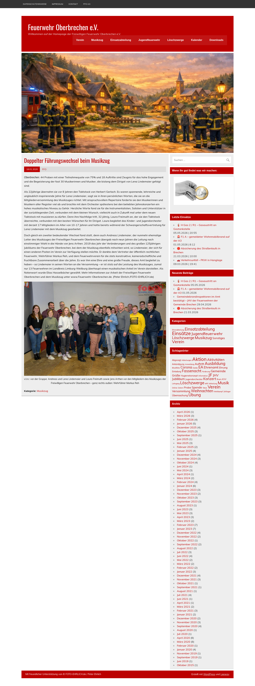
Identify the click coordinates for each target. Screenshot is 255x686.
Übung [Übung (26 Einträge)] (194, 394)
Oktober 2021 (185, 583)
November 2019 (187, 653)
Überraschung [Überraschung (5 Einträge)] (180, 395)
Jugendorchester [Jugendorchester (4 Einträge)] (194, 379)
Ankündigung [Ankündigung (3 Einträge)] (178, 364)
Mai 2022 (183, 559)
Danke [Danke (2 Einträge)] (195, 368)
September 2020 (187, 626)
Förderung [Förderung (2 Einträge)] (206, 371)
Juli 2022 (182, 552)
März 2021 (183, 606)
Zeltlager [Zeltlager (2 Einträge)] (227, 391)
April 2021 (183, 602)
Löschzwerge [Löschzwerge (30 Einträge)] (183, 338)
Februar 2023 (185, 524)
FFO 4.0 (86, 4)
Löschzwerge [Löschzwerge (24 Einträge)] (192, 382)
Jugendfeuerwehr (149, 40)
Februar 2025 (185, 447)
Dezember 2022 (187, 532)
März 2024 (183, 478)
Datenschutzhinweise (35, 4)
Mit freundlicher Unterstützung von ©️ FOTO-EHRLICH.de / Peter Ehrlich (63, 674)
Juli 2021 (182, 595)
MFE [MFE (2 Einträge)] (206, 383)
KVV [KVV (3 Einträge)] (224, 379)
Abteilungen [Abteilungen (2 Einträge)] (187, 360)
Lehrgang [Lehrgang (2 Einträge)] (176, 383)
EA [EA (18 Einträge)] (200, 367)
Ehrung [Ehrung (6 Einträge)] (223, 367)
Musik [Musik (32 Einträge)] (223, 382)
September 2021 (187, 587)
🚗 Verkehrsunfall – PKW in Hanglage (199, 260)
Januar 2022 (184, 571)
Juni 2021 (182, 598)
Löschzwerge (175, 40)
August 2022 (185, 548)
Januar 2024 (184, 485)
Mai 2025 (183, 443)
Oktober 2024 (185, 462)
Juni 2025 (182, 439)
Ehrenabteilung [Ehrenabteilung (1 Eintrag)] (178, 330)
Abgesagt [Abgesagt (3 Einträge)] (176, 360)
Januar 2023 (184, 528)
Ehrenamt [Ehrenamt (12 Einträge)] (211, 367)
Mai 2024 (183, 470)
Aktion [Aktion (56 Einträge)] (199, 359)
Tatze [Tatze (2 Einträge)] (205, 388)
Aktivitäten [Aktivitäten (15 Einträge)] (215, 359)
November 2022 (187, 536)
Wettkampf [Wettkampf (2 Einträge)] (218, 391)
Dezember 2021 (187, 575)
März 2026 (183, 415)
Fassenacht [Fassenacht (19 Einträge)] (191, 370)
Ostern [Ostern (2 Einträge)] (180, 388)
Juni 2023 (182, 509)
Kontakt (73, 4)
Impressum (57, 4)
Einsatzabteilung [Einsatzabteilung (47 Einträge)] (200, 329)
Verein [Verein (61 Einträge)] (178, 341)
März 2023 (183, 521)
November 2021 (187, 579)
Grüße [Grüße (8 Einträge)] (176, 375)
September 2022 (187, 544)
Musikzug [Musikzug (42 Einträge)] (203, 337)
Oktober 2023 (185, 497)
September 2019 (187, 657)
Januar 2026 (184, 423)
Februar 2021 (185, 610)
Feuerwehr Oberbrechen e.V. (63, 27)
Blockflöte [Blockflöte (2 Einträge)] (176, 368)
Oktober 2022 (185, 540)
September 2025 (187, 435)
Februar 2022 (185, 567)
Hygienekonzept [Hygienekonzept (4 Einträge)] (189, 375)
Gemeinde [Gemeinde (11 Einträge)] (218, 371)
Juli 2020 (182, 634)
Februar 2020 (185, 645)
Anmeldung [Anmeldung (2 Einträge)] (189, 364)
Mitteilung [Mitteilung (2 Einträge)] (213, 383)
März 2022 (183, 563)
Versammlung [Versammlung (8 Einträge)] (181, 391)
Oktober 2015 (185, 665)
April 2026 (183, 411)
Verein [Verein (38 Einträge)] (214, 387)
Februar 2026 (185, 419)
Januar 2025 (184, 450)
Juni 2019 (182, 661)
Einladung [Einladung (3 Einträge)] (176, 371)
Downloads (216, 40)
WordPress (209, 674)
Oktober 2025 (185, 431)
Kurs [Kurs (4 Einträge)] (219, 379)
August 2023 (185, 505)
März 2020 (183, 641)
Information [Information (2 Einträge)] (203, 376)
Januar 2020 (184, 649)
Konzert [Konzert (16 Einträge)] (209, 378)
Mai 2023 (183, 513)
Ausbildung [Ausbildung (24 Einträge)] (215, 363)
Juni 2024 (182, 466)
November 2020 (187, 622)
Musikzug (97, 40)
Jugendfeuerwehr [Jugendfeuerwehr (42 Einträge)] (207, 333)
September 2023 (187, 501)
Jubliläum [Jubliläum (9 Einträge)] (178, 379)
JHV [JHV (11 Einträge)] (216, 375)
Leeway (225, 674)
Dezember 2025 (187, 427)
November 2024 (187, 458)
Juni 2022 (182, 556)
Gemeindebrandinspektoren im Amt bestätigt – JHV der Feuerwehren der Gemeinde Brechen (196, 300)
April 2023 (183, 517)
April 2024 (183, 474)
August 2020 (185, 630)
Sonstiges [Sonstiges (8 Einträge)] (218, 338)
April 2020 (183, 637)
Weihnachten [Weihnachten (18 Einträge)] (202, 391)
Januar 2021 (184, 614)
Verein (80, 40)
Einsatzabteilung (120, 40)
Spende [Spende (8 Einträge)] (197, 387)
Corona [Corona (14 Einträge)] (186, 367)
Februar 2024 (185, 482)
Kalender (196, 40)
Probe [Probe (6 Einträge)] (187, 387)
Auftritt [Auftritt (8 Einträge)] (199, 364)
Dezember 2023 (187, 489)
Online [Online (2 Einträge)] (174, 388)
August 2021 (185, 591)
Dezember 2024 (187, 454)
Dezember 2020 (187, 618)
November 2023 (187, 493)
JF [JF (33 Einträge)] (210, 374)
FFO (44, 169)
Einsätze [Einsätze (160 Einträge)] (181, 333)
